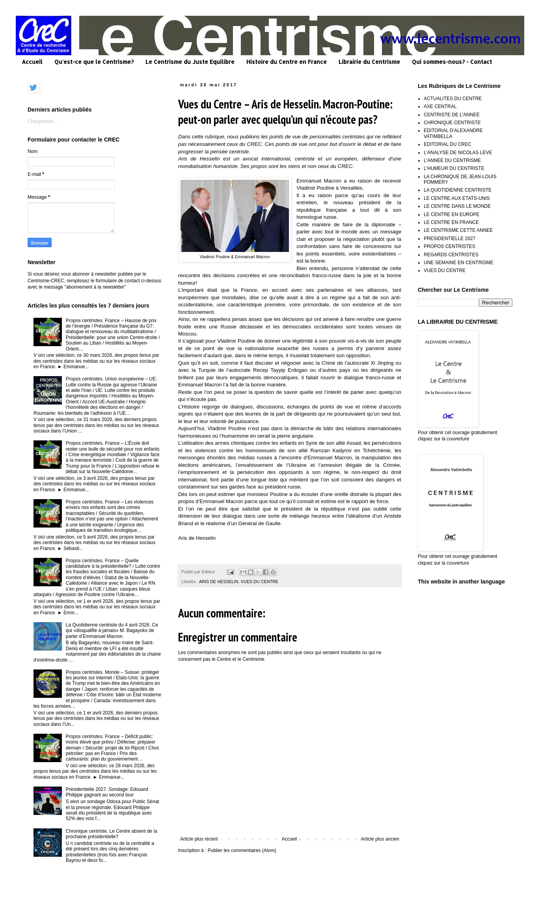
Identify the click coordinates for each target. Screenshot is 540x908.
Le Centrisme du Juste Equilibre (190, 61)
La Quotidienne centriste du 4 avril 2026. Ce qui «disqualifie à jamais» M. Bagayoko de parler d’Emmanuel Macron (112, 630)
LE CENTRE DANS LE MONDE (457, 206)
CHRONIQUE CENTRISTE (452, 122)
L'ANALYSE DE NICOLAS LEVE (458, 152)
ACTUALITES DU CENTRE (453, 98)
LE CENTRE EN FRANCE (451, 222)
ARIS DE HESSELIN (218, 581)
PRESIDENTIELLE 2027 (449, 238)
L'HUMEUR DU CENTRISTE (454, 168)
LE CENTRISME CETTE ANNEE (458, 230)
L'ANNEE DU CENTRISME (452, 160)
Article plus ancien (380, 839)
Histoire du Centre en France (286, 61)
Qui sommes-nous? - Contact (452, 61)
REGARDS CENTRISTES (451, 254)
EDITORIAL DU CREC (447, 144)
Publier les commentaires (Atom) (242, 850)
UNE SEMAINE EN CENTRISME (458, 262)
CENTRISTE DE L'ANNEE (452, 114)
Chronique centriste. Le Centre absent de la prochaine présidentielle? (111, 833)
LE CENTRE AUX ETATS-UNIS (457, 198)
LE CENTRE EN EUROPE (451, 214)
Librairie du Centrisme (369, 61)
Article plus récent (199, 839)
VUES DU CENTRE (259, 581)
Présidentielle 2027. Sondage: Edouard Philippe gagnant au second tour (107, 792)
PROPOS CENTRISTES (449, 246)
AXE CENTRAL (440, 106)
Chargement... (43, 121)
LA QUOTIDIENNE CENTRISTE (458, 190)
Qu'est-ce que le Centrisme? (94, 61)
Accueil (32, 61)
